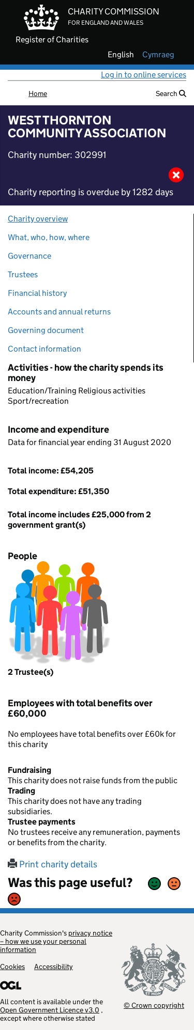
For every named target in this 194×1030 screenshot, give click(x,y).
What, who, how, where (48, 237)
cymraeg (158, 54)
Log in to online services (143, 75)
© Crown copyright (154, 1005)
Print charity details (52, 864)
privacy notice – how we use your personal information (56, 941)
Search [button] (171, 93)
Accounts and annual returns (59, 311)
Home (37, 93)
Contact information (44, 349)
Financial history (37, 293)
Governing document (46, 330)
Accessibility (53, 966)
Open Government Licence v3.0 (49, 1010)
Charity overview (38, 219)
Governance (29, 256)
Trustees (23, 274)
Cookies (12, 966)
